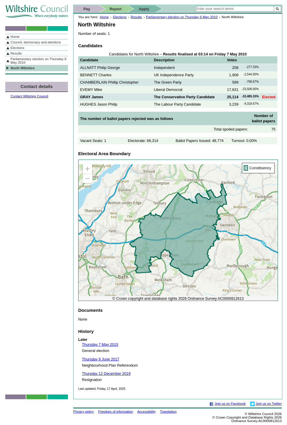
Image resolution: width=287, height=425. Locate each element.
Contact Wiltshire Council (29, 96)
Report (116, 9)
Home (104, 17)
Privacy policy (83, 411)
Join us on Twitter (269, 403)
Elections (120, 17)
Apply (144, 9)
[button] (87, 169)
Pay (86, 9)
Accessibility (146, 411)
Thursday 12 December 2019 (106, 373)
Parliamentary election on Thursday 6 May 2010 (182, 17)
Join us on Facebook (230, 403)
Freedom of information (115, 411)
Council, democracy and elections (36, 42)
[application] (178, 230)
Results (136, 17)
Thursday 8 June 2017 (100, 359)
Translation (168, 411)
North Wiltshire (23, 68)
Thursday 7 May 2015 (100, 344)
